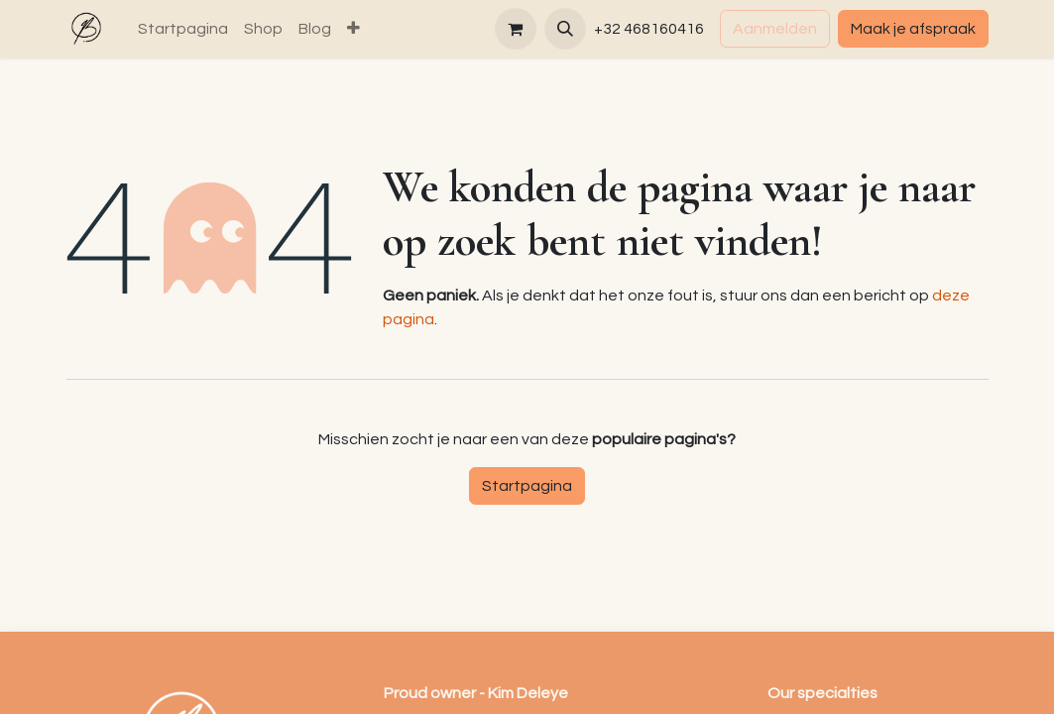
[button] (565, 29)
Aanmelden (775, 29)
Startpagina (527, 486)
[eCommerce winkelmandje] (515, 29)
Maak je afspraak (913, 29)
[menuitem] (183, 29)
